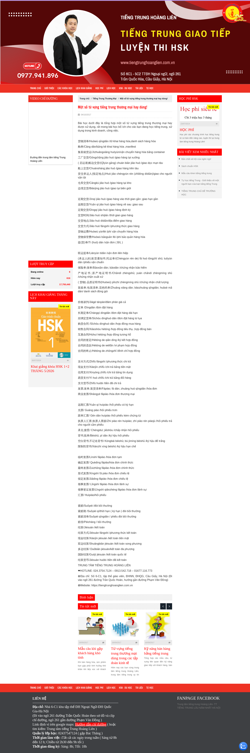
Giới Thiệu (49, 88)
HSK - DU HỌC (125, 88)
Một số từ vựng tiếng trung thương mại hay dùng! (144, 98)
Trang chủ (35, 88)
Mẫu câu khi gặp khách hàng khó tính (90, 653)
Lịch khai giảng (84, 88)
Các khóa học (65, 88)
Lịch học (111, 88)
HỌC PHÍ (187, 130)
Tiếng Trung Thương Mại (104, 98)
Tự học (149, 88)
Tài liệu (139, 88)
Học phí (99, 88)
